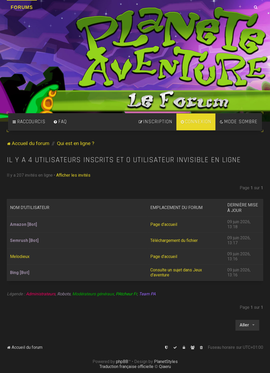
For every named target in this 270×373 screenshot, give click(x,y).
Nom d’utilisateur (29, 207)
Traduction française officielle (126, 366)
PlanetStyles (166, 361)
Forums (22, 7)
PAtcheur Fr (126, 293)
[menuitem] (60, 121)
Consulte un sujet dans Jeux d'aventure (176, 272)
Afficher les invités (73, 175)
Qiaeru (165, 366)
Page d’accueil (163, 224)
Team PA (147, 293)
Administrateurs (40, 293)
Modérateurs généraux (93, 293)
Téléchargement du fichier (174, 240)
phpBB (122, 361)
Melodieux (20, 256)
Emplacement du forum (176, 207)
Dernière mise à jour (242, 207)
